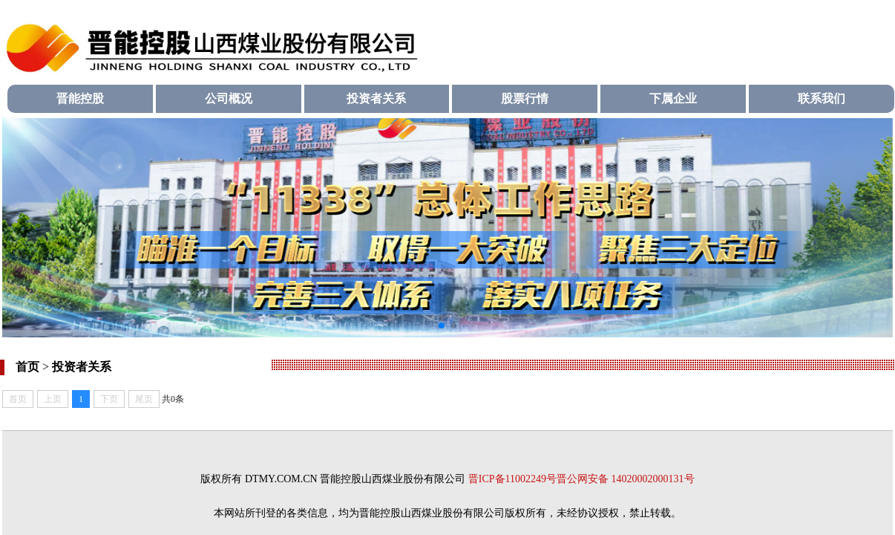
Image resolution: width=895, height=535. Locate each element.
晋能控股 (80, 98)
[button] (442, 325)
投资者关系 (376, 98)
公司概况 (228, 98)
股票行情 (524, 98)
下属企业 (673, 98)
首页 (27, 366)
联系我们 (821, 98)
